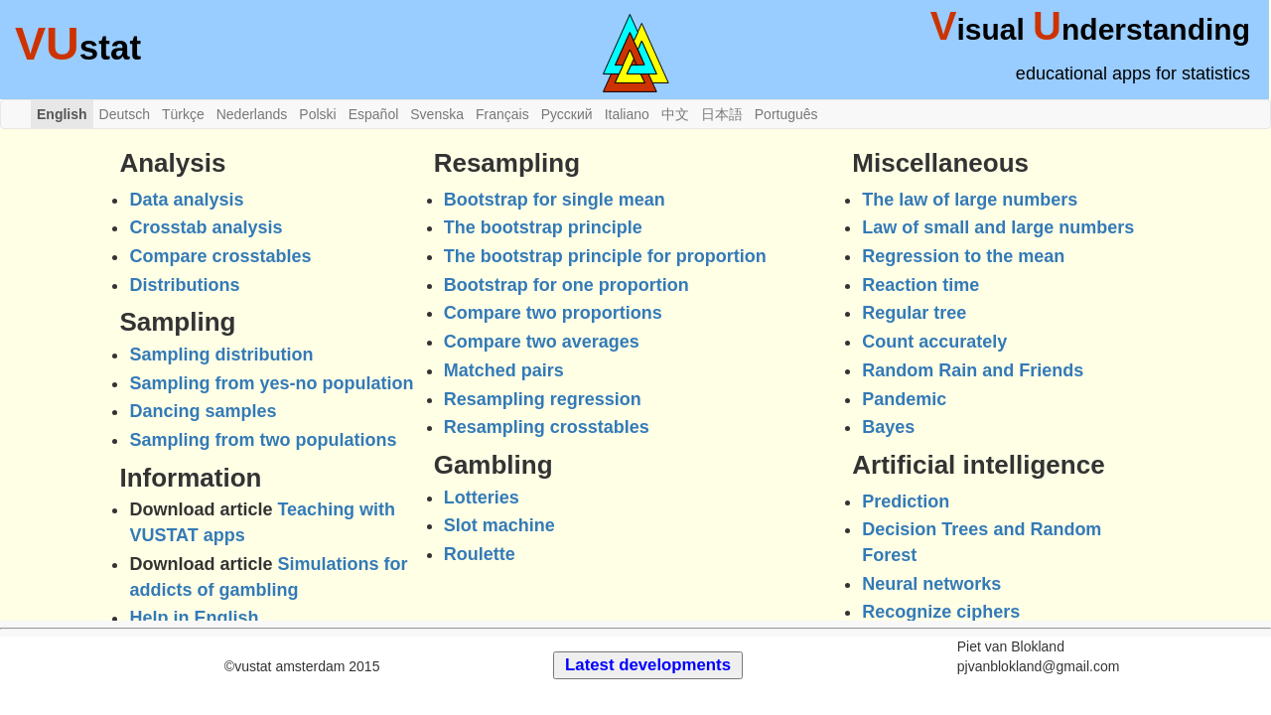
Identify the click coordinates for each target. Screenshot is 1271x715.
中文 (675, 114)
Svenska (437, 114)
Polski (317, 114)
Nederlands (252, 114)
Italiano (627, 114)
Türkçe (183, 114)
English (62, 114)
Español (374, 114)
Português (786, 114)
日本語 (722, 114)
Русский (567, 114)
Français (502, 114)
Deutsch (124, 114)
